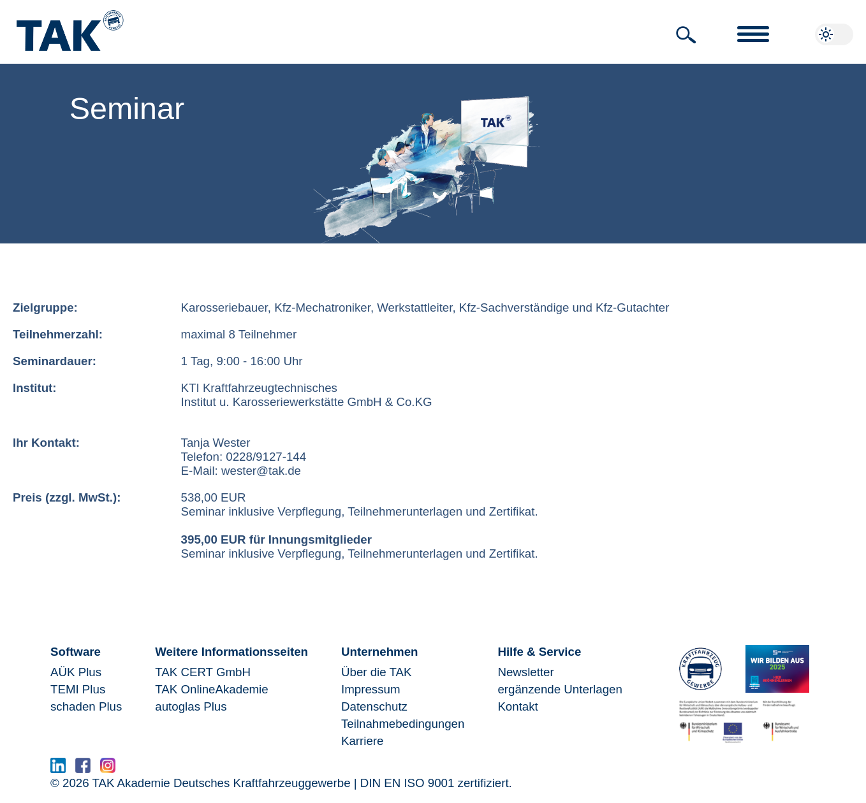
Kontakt (517, 706)
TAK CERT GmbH (203, 672)
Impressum (370, 689)
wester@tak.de (261, 470)
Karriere (362, 741)
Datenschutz (374, 706)
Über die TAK (376, 672)
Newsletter (525, 672)
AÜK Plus (75, 672)
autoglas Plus (190, 706)
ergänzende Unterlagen (559, 689)
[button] (686, 35)
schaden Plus (86, 706)
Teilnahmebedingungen (402, 723)
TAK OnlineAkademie (211, 689)
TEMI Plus (77, 689)
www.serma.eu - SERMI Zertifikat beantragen (245, 769)
